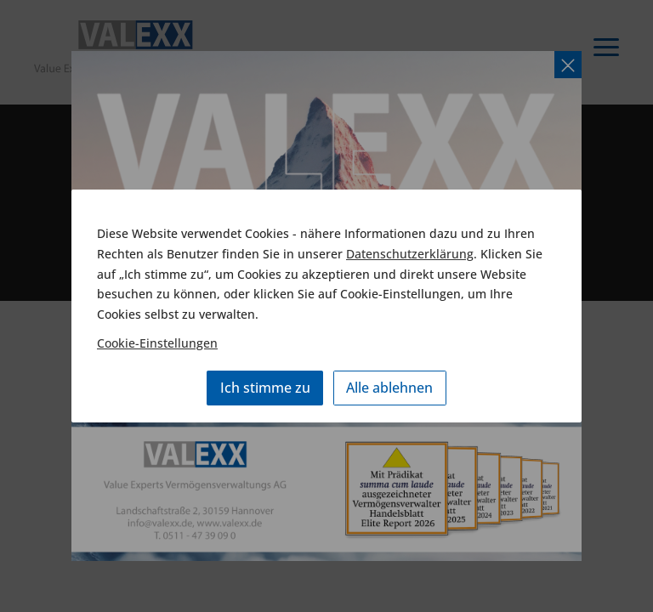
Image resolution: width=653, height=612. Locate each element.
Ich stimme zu (265, 387)
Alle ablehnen (389, 387)
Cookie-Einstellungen (157, 343)
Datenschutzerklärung (410, 254)
